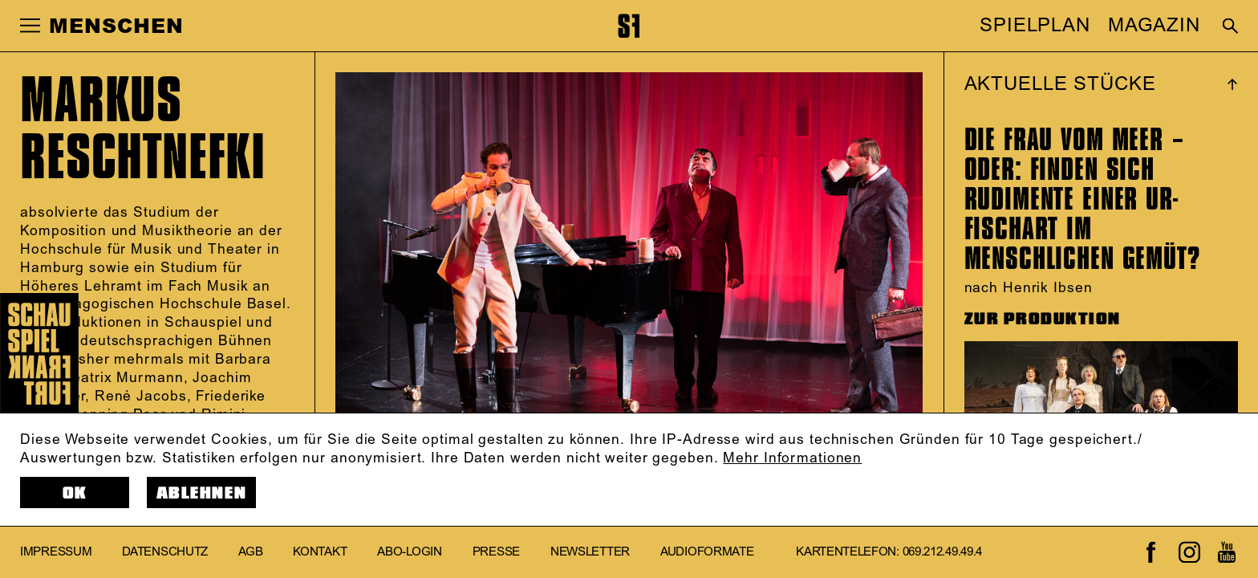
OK (75, 493)
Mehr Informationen (792, 458)
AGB (250, 552)
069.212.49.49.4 (942, 552)
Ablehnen (201, 493)
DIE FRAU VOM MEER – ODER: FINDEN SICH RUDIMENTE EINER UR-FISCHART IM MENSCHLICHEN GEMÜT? (1082, 198)
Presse (496, 552)
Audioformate (706, 552)
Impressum (55, 552)
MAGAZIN (1154, 26)
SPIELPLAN (1035, 26)
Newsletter (590, 552)
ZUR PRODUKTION (1042, 319)
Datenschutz (165, 552)
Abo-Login (409, 552)
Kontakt (320, 552)
